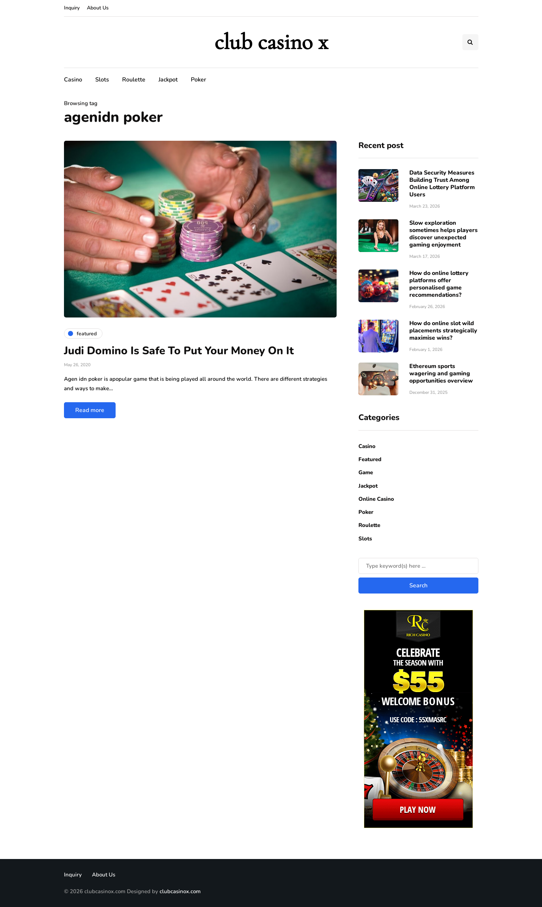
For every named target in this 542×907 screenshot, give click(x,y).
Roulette (133, 80)
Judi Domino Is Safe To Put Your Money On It (179, 350)
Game (365, 472)
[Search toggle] (470, 42)
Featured (369, 459)
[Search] (418, 566)
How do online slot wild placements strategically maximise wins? (443, 330)
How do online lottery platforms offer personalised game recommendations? (439, 284)
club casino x (271, 42)
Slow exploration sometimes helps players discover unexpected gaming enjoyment (443, 234)
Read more (89, 410)
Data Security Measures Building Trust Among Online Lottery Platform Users (442, 184)
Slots (102, 80)
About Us (98, 7)
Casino (73, 80)
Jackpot (168, 80)
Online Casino (376, 499)
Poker (198, 80)
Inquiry (72, 7)
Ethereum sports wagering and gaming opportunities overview (441, 373)
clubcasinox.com (180, 891)
